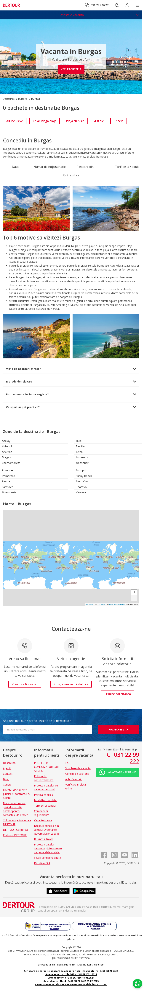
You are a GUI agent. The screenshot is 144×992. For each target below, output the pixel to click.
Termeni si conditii (45, 805)
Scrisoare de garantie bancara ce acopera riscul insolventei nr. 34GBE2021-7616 (71, 971)
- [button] (134, 598)
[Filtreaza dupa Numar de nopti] (44, 166)
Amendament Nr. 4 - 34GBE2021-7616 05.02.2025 (71, 981)
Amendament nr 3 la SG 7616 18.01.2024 (71, 977)
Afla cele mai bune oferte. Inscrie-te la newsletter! (37, 721)
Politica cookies (43, 795)
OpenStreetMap (117, 604)
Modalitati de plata (45, 800)
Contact (7, 773)
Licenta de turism (66, 964)
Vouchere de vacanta (78, 768)
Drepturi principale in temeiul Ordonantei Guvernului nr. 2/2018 (47, 829)
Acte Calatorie (73, 779)
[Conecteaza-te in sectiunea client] (127, 5)
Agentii (7, 768)
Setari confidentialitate (47, 857)
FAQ (68, 763)
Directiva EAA (42, 863)
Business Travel (43, 839)
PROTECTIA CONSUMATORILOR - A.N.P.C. (47, 766)
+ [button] (134, 592)
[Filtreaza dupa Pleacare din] (85, 166)
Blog (6, 779)
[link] (14, 121)
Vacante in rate (43, 820)
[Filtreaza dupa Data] (15, 166)
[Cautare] (117, 5)
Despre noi (9, 763)
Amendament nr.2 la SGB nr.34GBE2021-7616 (71, 974)
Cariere (7, 784)
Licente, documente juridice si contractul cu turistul (17, 794)
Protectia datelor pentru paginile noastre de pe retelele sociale (48, 848)
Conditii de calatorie (77, 773)
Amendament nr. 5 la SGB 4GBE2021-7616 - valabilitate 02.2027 (71, 984)
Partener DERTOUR (15, 835)
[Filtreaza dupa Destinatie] (58, 166)
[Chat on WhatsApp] (137, 983)
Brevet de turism (46, 964)
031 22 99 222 (126, 758)
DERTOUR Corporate (15, 829)
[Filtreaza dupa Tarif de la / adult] (127, 166)
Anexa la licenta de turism (90, 964)
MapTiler (101, 604)
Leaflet (89, 604)
